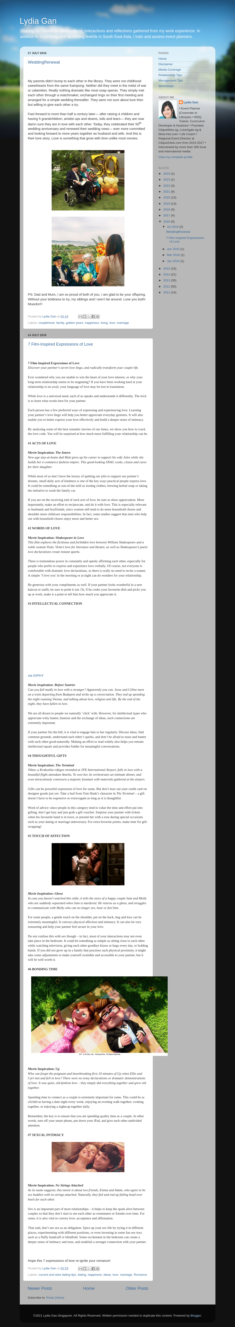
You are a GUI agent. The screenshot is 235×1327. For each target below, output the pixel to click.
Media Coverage (170, 69)
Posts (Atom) (55, 1297)
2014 (167, 274)
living (104, 322)
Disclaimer (166, 64)
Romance (140, 1274)
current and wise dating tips (57, 1274)
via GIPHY (36, 675)
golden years (74, 322)
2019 (167, 203)
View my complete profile (176, 157)
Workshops (166, 86)
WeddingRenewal (44, 62)
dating (82, 1274)
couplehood (47, 322)
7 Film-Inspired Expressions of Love (60, 344)
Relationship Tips (170, 75)
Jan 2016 (173, 261)
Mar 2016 (174, 255)
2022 (167, 185)
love (112, 322)
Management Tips (171, 80)
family (60, 322)
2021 (167, 191)
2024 (167, 173)
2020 (167, 197)
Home (89, 1288)
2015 (167, 268)
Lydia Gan (38, 21)
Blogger (195, 1315)
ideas (107, 1274)
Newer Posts (40, 1288)
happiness (92, 322)
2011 (167, 292)
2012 (167, 286)
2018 (167, 209)
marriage (123, 322)
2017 (167, 215)
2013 (167, 280)
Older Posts (137, 1288)
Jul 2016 (173, 226)
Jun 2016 (173, 249)
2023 (167, 179)
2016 (167, 221)
